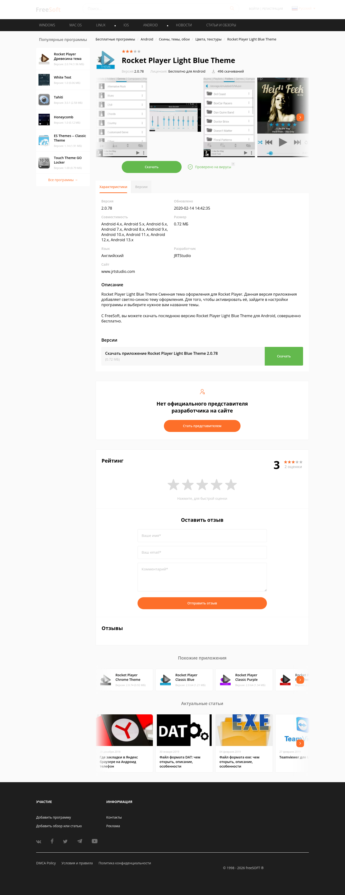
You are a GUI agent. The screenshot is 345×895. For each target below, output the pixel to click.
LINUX (100, 25)
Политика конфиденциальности (124, 863)
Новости (184, 25)
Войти (254, 9)
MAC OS (75, 25)
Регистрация (272, 9)
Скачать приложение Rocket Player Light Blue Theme (161, 353)
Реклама (113, 826)
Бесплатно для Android (187, 71)
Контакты (114, 817)
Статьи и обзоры (221, 25)
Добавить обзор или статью (59, 826)
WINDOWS (47, 25)
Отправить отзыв (202, 603)
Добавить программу (53, 817)
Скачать (152, 167)
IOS (126, 25)
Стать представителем (202, 426)
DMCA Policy (46, 863)
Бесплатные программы (115, 39)
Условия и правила (77, 863)
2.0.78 (133, 71)
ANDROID (150, 25)
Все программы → (63, 180)
